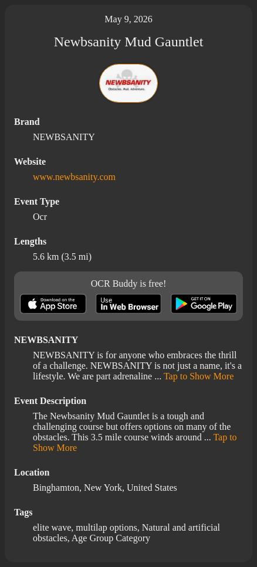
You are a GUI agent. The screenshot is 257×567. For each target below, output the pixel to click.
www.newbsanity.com (74, 177)
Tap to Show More (199, 376)
